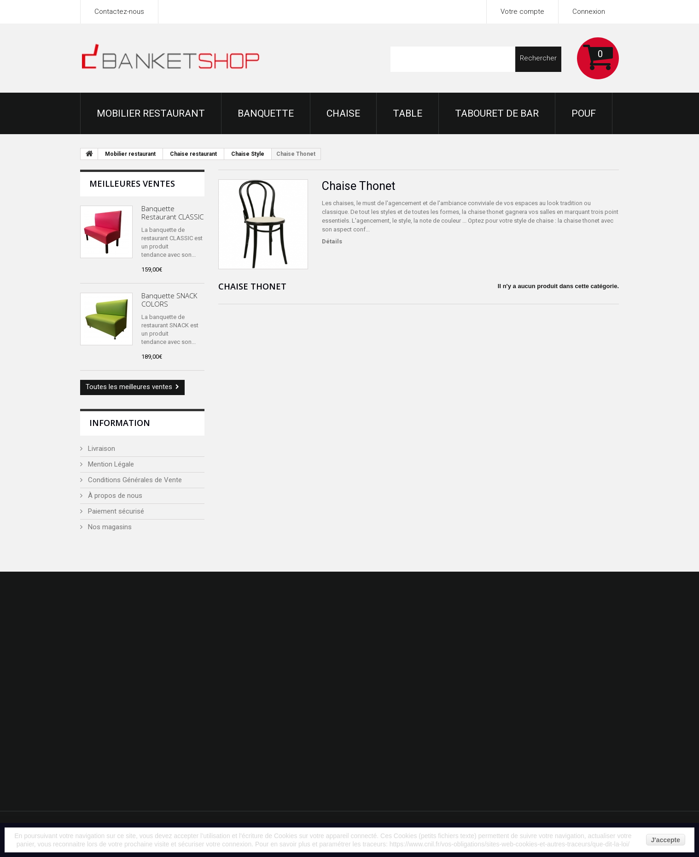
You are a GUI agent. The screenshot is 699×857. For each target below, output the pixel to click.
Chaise (343, 113)
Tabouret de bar (497, 113)
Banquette (266, 113)
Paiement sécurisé (115, 511)
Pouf (583, 113)
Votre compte (522, 11)
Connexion (588, 11)
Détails (332, 241)
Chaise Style (247, 154)
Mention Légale (110, 464)
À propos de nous (114, 495)
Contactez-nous (119, 11)
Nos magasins (109, 527)
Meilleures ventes (132, 183)
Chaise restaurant (193, 154)
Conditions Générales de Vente (134, 480)
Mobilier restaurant (151, 113)
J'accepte (665, 840)
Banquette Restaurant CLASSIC (172, 212)
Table (407, 113)
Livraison (100, 448)
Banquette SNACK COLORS (169, 299)
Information (119, 422)
